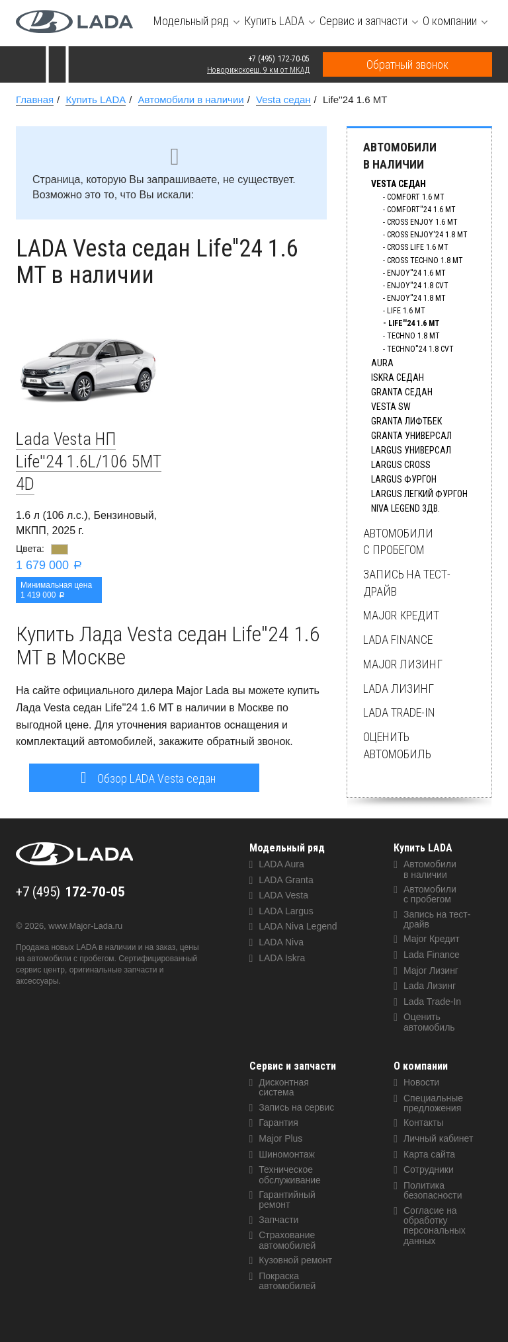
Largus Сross (401, 464)
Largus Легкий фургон (419, 494)
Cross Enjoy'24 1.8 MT (427, 234)
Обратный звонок (407, 64)
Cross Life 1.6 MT (417, 247)
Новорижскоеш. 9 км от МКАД (258, 70)
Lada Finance (398, 640)
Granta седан (402, 392)
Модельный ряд (287, 848)
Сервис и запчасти (292, 1066)
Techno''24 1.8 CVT (420, 349)
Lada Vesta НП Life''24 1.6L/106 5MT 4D (88, 461)
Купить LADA (423, 848)
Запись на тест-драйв (406, 582)
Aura (382, 363)
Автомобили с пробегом (398, 541)
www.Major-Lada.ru (85, 926)
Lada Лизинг (398, 688)
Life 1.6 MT (406, 310)
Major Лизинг (403, 664)
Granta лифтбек (406, 421)
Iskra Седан (397, 377)
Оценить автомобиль (397, 745)
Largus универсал (411, 450)
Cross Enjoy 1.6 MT (422, 222)
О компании (421, 1066)
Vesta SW (391, 406)
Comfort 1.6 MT (415, 197)
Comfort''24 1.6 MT (421, 209)
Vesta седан (398, 183)
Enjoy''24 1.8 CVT (417, 285)
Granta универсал (411, 435)
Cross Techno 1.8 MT (425, 260)
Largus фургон (404, 479)
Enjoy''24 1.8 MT (416, 298)
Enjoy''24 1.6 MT (416, 273)
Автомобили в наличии (400, 155)
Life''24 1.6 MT (414, 323)
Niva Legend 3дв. (405, 508)
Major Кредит (401, 615)
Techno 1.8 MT (413, 335)
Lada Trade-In (399, 712)
